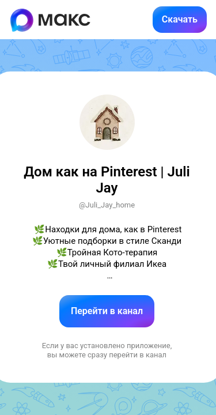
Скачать (180, 19)
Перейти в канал (107, 310)
